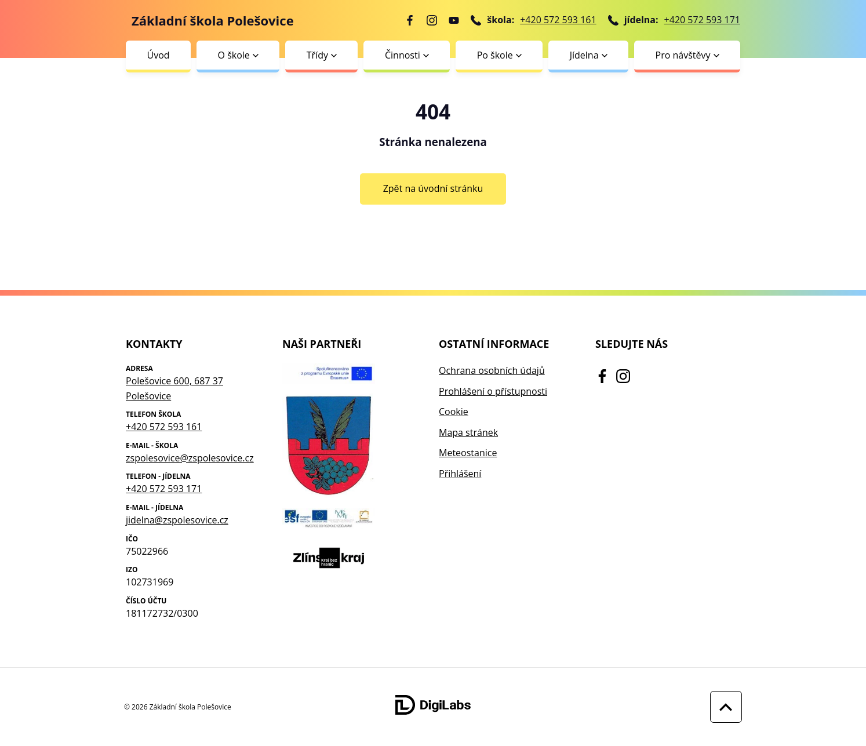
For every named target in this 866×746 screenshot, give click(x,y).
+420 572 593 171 (702, 19)
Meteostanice (468, 452)
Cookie (453, 411)
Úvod (158, 55)
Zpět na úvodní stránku (433, 188)
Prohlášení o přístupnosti (493, 391)
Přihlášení (460, 473)
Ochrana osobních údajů (492, 370)
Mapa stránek (468, 432)
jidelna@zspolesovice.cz (177, 520)
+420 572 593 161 (558, 19)
